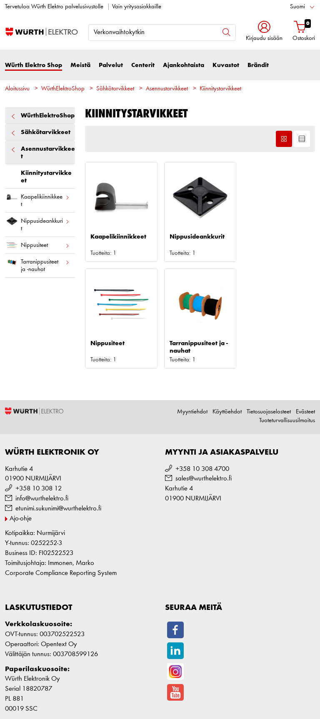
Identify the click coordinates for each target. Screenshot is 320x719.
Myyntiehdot (192, 412)
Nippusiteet (37, 245)
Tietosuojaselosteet (269, 412)
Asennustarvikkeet (167, 89)
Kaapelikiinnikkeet (37, 199)
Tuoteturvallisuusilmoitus (287, 421)
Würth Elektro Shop (33, 65)
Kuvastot (225, 65)
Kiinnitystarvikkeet (220, 89)
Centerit (143, 65)
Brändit (258, 65)
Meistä (80, 65)
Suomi (297, 7)
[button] (264, 32)
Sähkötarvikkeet (115, 89)
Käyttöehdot (227, 412)
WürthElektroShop (63, 89)
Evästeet (305, 412)
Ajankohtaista (183, 65)
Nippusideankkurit (37, 223)
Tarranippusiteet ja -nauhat (37, 264)
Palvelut (111, 65)
